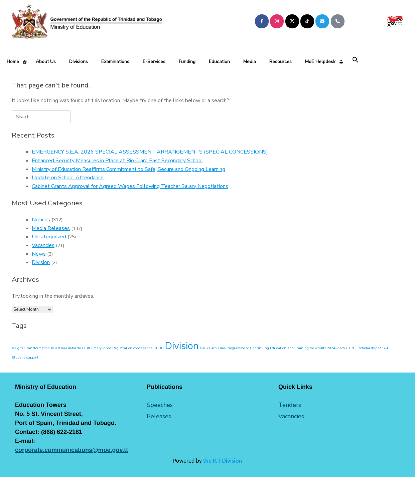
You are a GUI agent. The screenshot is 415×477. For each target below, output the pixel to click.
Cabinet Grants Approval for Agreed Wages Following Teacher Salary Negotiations (130, 186)
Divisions (78, 61)
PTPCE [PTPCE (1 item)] (352, 347)
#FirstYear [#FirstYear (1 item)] (59, 347)
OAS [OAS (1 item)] (204, 347)
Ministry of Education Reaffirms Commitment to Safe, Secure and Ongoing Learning (128, 169)
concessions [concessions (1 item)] (142, 347)
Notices (41, 219)
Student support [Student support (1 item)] (25, 357)
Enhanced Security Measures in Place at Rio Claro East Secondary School (117, 160)
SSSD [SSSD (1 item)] (385, 347)
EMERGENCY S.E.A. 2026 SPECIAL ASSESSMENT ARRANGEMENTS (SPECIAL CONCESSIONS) (150, 152)
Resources (280, 61)
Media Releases (51, 228)
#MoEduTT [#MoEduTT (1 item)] (77, 347)
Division (41, 262)
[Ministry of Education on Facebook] (262, 21)
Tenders (289, 405)
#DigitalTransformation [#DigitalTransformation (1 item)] (31, 347)
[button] (355, 60)
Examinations (115, 61)
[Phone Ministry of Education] (337, 21)
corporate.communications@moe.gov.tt (71, 450)
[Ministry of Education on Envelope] (322, 21)
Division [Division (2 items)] (182, 345)
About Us (46, 61)
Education (219, 61)
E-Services (154, 61)
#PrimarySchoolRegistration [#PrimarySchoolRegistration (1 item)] (109, 347)
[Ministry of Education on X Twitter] (292, 21)
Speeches (160, 405)
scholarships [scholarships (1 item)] (369, 347)
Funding (187, 61)
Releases (159, 416)
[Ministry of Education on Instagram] (277, 21)
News (39, 254)
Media (249, 61)
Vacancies (43, 245)
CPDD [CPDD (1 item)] (158, 347)
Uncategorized (49, 236)
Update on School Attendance (68, 177)
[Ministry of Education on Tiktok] (307, 21)
